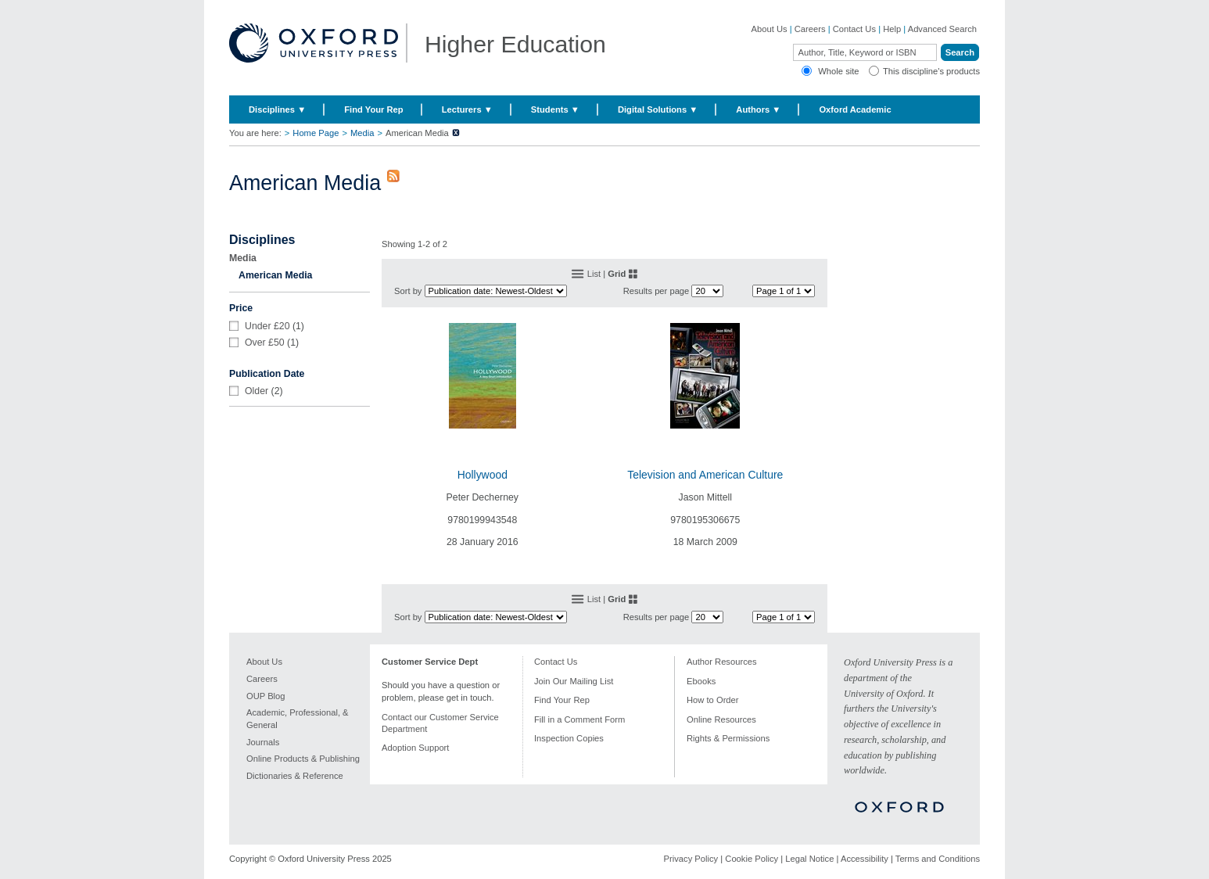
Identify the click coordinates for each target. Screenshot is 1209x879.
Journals (262, 742)
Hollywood (482, 474)
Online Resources (721, 719)
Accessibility (864, 858)
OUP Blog (265, 696)
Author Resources (722, 661)
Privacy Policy (691, 858)
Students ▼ (555, 109)
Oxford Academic (855, 109)
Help (892, 29)
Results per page (656, 291)
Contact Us (854, 29)
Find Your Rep (373, 109)
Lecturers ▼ (467, 109)
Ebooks (701, 681)
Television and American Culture (705, 474)
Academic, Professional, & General (297, 719)
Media (362, 133)
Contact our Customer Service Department (440, 723)
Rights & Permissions (728, 738)
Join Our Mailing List (573, 681)
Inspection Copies (569, 738)
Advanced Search (942, 29)
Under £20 (267, 326)
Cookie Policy (751, 858)
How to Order (713, 700)
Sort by (408, 291)
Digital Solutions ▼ (658, 109)
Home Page (315, 133)
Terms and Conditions (937, 858)
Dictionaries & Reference (294, 775)
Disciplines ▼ (277, 109)
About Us (769, 29)
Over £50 (265, 342)
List (594, 273)
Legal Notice (809, 858)
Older (256, 391)
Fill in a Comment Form (579, 719)
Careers (810, 29)
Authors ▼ (758, 109)
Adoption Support (415, 747)
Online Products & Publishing (303, 758)
